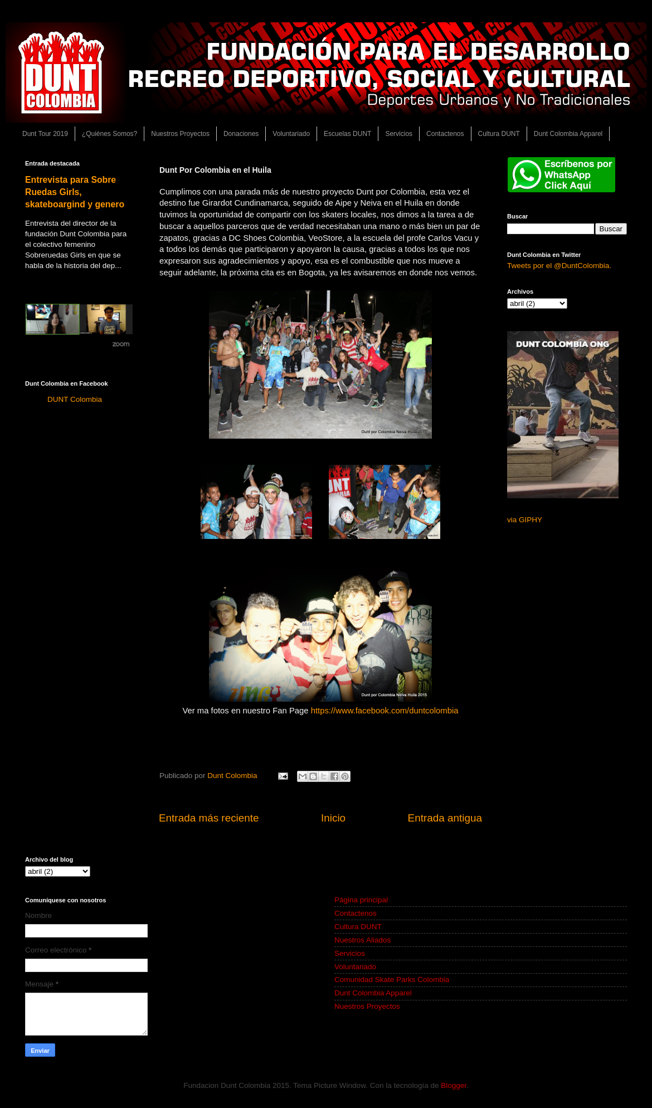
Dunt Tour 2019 (45, 134)
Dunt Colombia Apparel (568, 134)
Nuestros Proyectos (180, 134)
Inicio (333, 818)
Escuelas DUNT (347, 134)
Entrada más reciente (209, 818)
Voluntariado (291, 134)
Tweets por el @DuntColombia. (559, 265)
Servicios (398, 134)
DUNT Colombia (74, 399)
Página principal (361, 900)
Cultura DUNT (499, 134)
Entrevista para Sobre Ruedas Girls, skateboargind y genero (74, 192)
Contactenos (445, 134)
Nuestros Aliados (362, 940)
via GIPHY (524, 520)
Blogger (453, 1085)
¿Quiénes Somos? (109, 134)
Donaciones (241, 134)
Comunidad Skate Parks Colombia (391, 979)
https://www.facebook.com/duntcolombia (386, 710)
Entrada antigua (445, 818)
